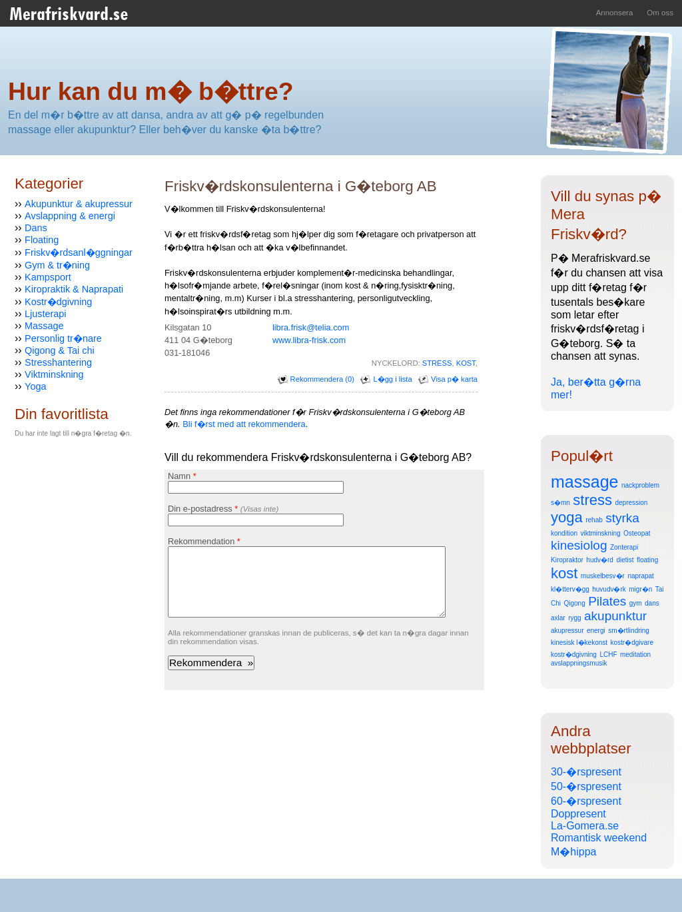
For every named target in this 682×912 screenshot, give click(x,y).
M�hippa (573, 851)
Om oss (660, 13)
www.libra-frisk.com (309, 340)
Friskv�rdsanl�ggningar (79, 252)
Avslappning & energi (70, 216)
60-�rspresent (586, 801)
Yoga (35, 386)
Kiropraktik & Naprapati (74, 289)
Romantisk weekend (599, 837)
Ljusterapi (45, 313)
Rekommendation (204, 541)
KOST (466, 363)
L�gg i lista (386, 379)
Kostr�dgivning (58, 301)
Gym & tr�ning (57, 265)
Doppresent (578, 813)
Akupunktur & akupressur (79, 204)
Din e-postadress (223, 509)
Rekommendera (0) (316, 379)
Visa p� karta (448, 379)
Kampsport (48, 277)
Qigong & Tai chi (60, 350)
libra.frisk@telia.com (310, 327)
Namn (182, 476)
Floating (42, 239)
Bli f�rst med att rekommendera (243, 424)
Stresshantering (58, 362)
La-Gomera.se (585, 825)
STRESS (437, 363)
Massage (44, 325)
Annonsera (614, 13)
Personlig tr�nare (63, 338)
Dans (36, 228)
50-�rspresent (586, 786)
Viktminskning (54, 374)
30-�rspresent (586, 771)
